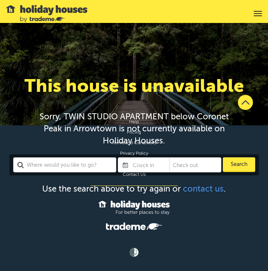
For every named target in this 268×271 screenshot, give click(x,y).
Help (134, 121)
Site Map (134, 163)
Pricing (134, 132)
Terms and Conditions (134, 142)
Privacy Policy (134, 153)
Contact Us (134, 174)
